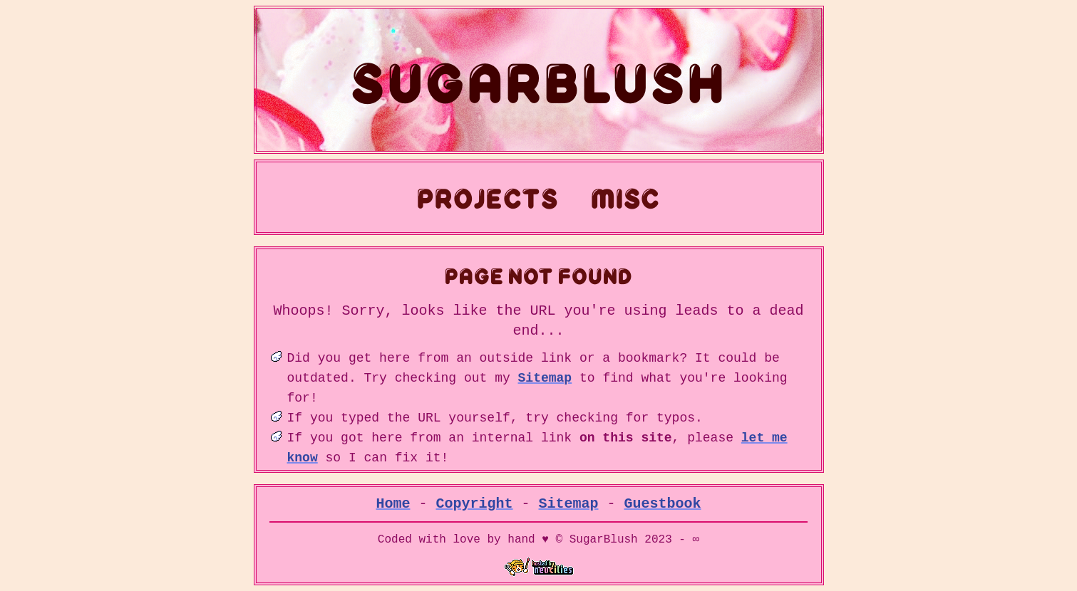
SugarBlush (539, 79)
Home (393, 503)
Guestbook (662, 503)
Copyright (474, 503)
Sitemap (545, 378)
